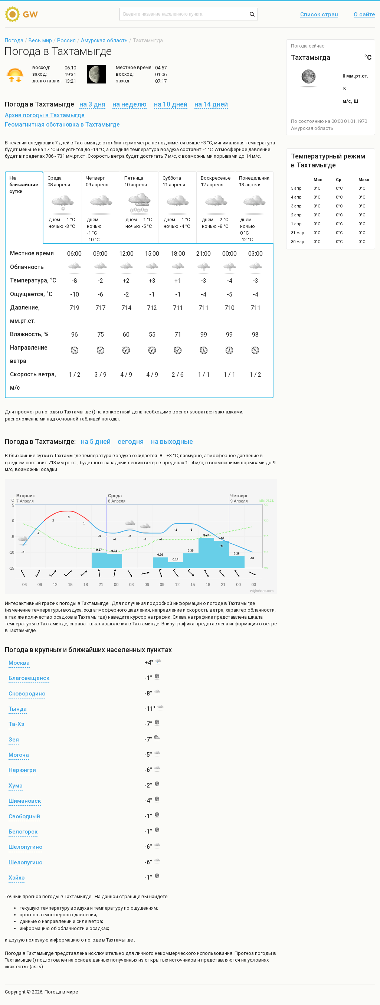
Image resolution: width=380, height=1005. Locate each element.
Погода (14, 40)
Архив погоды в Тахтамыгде (45, 115)
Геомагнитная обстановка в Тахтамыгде (62, 124)
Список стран (319, 15)
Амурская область (104, 40)
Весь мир (40, 40)
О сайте (364, 15)
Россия (66, 40)
